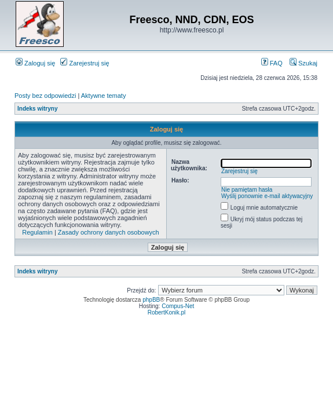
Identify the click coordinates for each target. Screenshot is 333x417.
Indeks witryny (37, 108)
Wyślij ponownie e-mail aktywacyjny (267, 196)
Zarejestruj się (84, 63)
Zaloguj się (35, 63)
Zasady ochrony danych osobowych (108, 232)
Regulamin (37, 232)
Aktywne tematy (103, 95)
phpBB (151, 300)
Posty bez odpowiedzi (45, 95)
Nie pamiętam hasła (246, 189)
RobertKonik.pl (167, 312)
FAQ (272, 63)
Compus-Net (178, 306)
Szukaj (303, 63)
